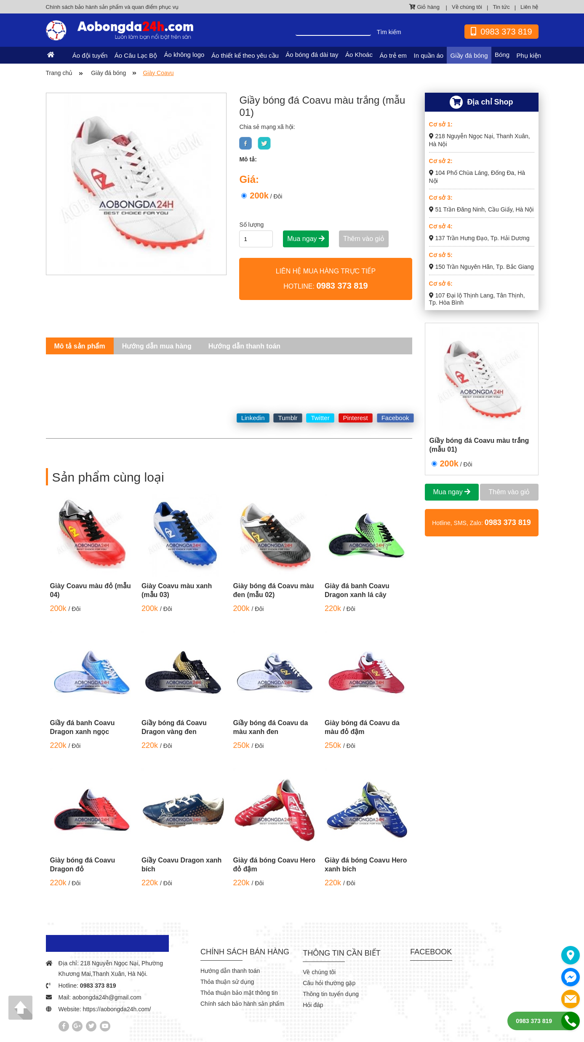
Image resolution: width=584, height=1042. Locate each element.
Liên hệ (529, 7)
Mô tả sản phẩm (79, 346)
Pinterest (355, 417)
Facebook (395, 417)
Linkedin (253, 417)
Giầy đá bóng (469, 55)
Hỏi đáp (313, 1005)
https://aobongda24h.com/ (117, 1009)
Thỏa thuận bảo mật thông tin (239, 992)
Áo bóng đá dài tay (311, 54)
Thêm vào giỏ (363, 238)
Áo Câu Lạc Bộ (136, 55)
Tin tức (501, 7)
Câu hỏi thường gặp (329, 983)
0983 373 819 (98, 985)
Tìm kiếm (389, 32)
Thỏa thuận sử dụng (227, 981)
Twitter (320, 417)
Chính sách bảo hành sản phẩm (242, 1003)
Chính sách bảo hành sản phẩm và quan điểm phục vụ (112, 7)
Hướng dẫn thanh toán (244, 346)
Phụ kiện (528, 55)
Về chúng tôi (467, 7)
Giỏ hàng (425, 7)
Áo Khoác (359, 54)
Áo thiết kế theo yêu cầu (245, 55)
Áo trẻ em (393, 55)
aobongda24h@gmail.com (106, 997)
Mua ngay (306, 238)
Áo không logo (184, 54)
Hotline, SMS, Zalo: (481, 522)
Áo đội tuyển (90, 55)
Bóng (502, 54)
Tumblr (287, 417)
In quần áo (429, 55)
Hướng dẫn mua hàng (157, 346)
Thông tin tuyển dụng (331, 994)
